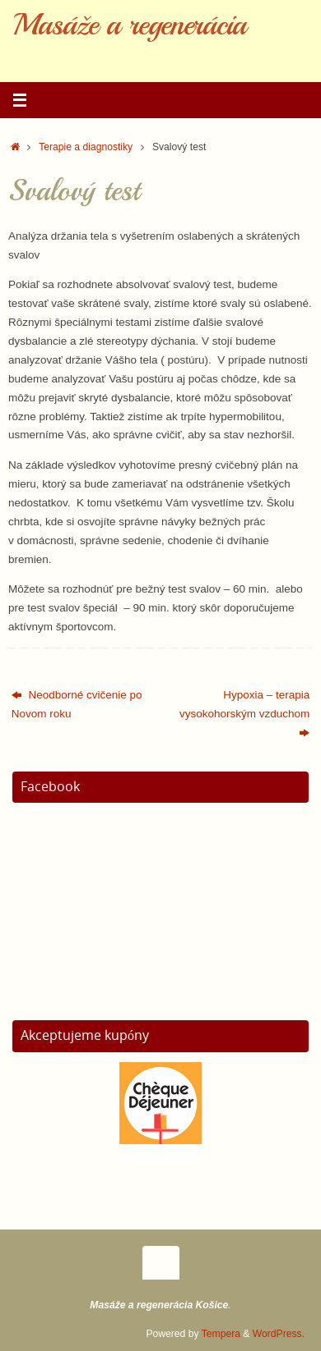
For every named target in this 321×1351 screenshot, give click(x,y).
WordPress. (279, 1334)
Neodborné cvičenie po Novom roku (77, 704)
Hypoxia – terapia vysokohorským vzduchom (244, 714)
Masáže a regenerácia (129, 24)
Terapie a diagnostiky (86, 147)
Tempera (221, 1334)
